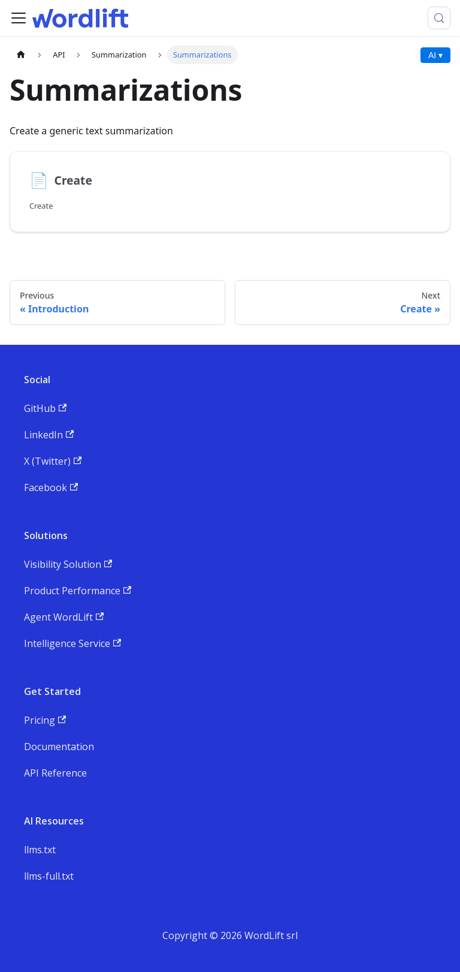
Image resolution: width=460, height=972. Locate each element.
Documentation (59, 746)
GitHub (45, 408)
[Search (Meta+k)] (439, 18)
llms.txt (40, 849)
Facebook (51, 487)
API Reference (55, 773)
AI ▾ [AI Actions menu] (435, 55)
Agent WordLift (64, 617)
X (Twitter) (52, 461)
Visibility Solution (68, 564)
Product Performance (77, 590)
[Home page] (21, 55)
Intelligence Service (72, 643)
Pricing (45, 720)
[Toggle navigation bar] (19, 18)
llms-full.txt (49, 876)
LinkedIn (49, 434)
